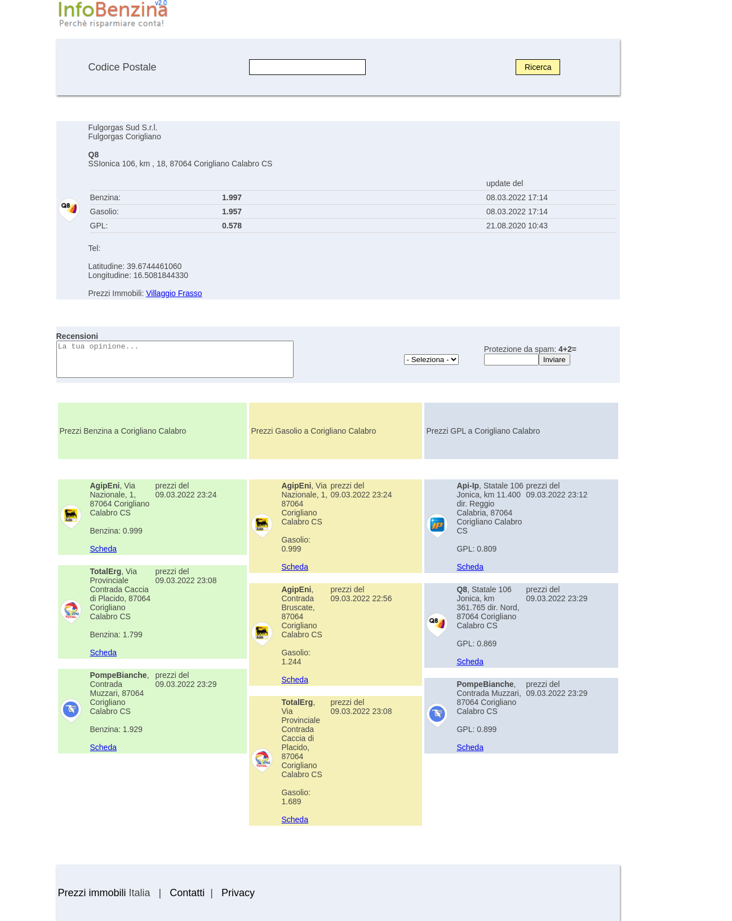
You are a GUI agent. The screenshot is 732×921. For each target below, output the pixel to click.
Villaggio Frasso (174, 293)
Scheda (103, 548)
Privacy (238, 892)
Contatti (187, 892)
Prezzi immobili (92, 892)
